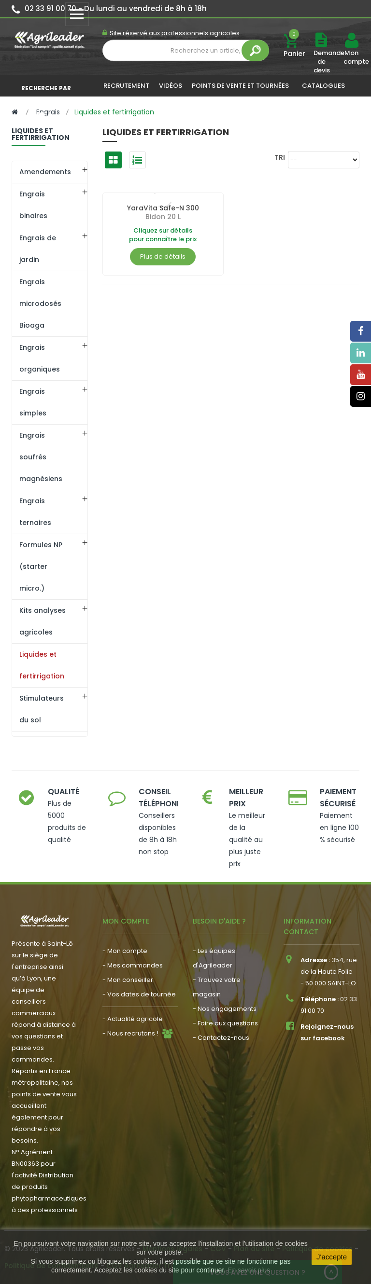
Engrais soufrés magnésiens (40, 456)
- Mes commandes (132, 965)
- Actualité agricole (132, 1018)
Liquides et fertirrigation (41, 665)
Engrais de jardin (37, 248)
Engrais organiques (39, 358)
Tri (279, 157)
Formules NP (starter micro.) (40, 566)
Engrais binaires (33, 205)
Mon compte (351, 57)
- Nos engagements (225, 1008)
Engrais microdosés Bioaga (40, 303)
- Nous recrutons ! (130, 1033)
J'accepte (331, 1257)
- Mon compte (124, 950)
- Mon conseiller (127, 979)
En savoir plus (249, 1270)
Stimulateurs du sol (41, 709)
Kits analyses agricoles (42, 621)
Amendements (45, 172)
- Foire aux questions (225, 1023)
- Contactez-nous (221, 1037)
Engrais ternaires (35, 511)
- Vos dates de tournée (139, 994)
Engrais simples (32, 402)
